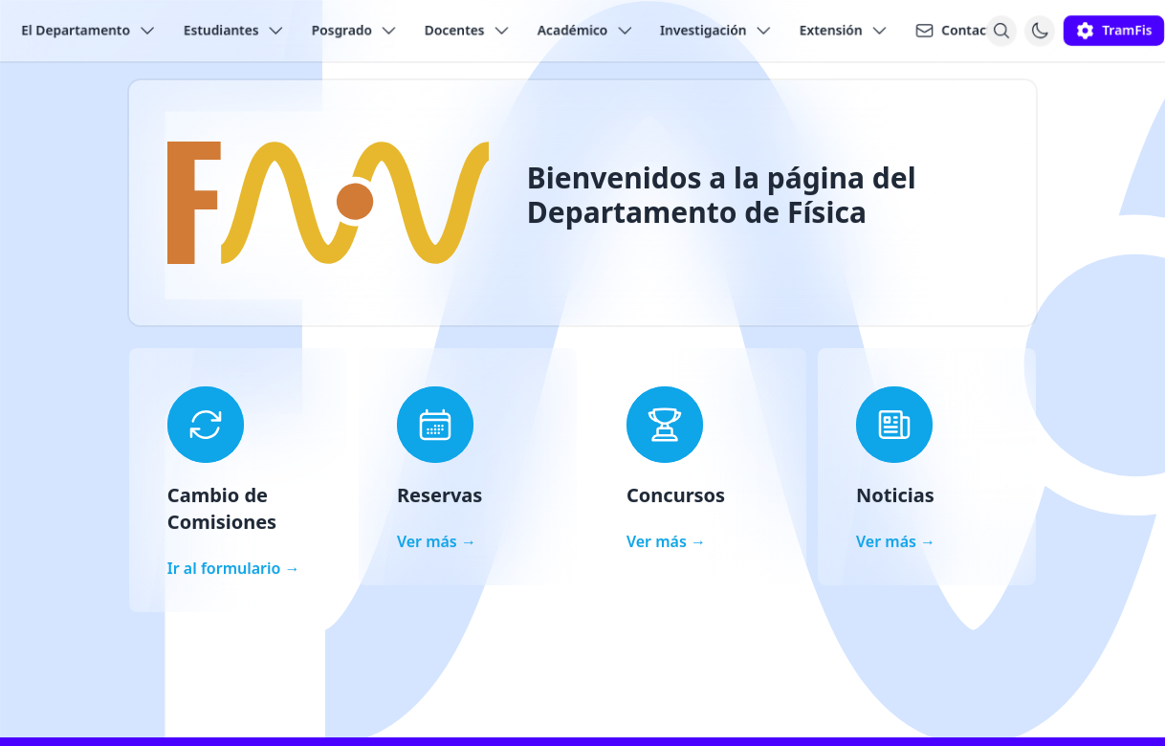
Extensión (844, 30)
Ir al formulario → (233, 568)
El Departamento (89, 30)
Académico (586, 30)
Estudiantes (234, 30)
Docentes (468, 30)
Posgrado (355, 30)
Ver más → (436, 541)
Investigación (716, 30)
